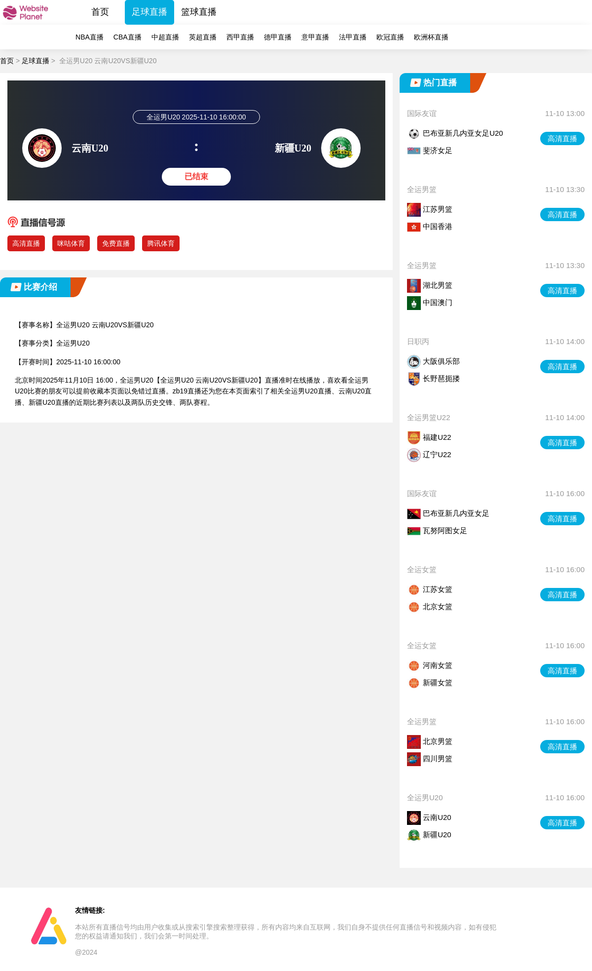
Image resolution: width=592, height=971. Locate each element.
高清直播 (26, 243)
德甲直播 (278, 37)
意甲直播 (315, 37)
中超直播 (165, 37)
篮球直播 (199, 12)
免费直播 (116, 243)
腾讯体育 (161, 243)
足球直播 (149, 12)
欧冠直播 (390, 37)
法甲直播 (353, 37)
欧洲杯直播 (431, 37)
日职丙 (418, 341)
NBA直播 (89, 37)
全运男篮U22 (428, 417)
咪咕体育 (71, 243)
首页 (100, 12)
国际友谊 (422, 113)
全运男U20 (425, 797)
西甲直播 (240, 37)
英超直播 (203, 37)
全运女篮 (422, 569)
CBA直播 (127, 37)
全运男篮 (422, 189)
